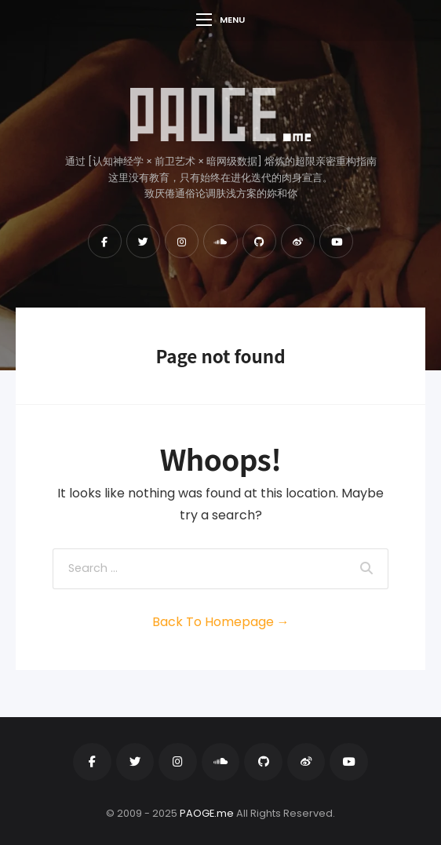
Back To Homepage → (221, 622)
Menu (220, 19)
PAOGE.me (207, 813)
